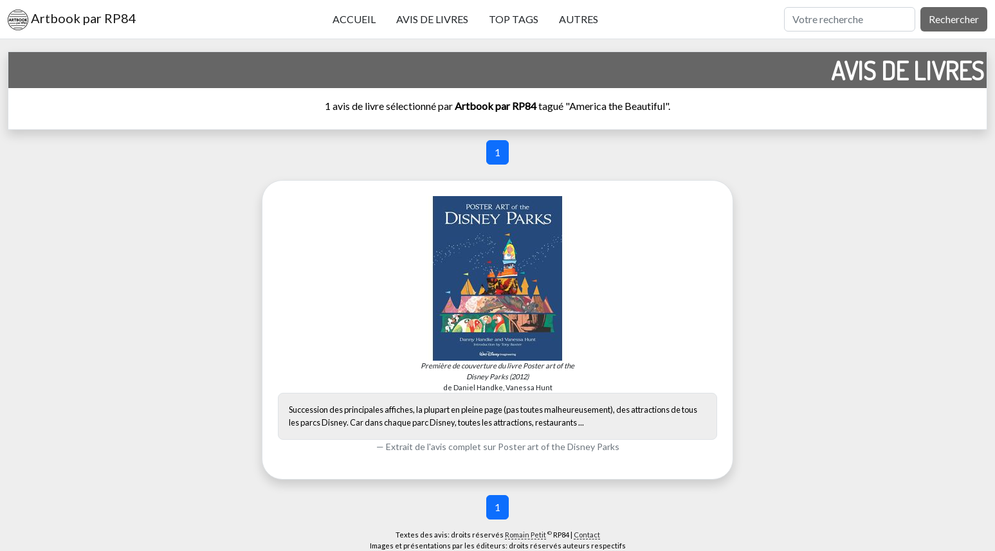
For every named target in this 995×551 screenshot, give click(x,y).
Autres (578, 19)
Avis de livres (432, 19)
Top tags (513, 19)
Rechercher (954, 19)
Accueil (354, 19)
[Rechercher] (849, 19)
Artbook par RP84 (72, 20)
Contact (587, 534)
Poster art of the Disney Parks (558, 446)
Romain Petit (525, 534)
